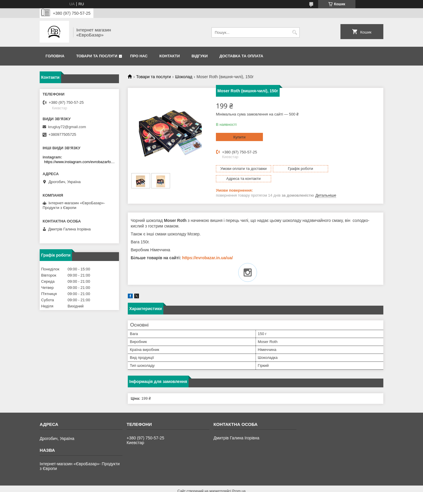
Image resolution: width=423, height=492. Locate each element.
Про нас (138, 56)
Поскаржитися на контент (232, 486)
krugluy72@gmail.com (67, 127)
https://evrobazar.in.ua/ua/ (207, 247)
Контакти (170, 56)
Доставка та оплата (241, 56)
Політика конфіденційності (277, 486)
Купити (239, 137)
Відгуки (200, 56)
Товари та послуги (96, 56)
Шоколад (183, 76)
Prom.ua (239, 481)
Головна (55, 56)
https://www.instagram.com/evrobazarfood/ (80, 162)
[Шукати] (294, 32)
